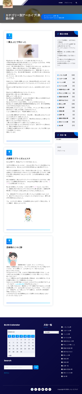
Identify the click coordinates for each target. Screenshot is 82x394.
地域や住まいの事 (64, 89)
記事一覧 (55, 16)
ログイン (6, 373)
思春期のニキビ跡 (14, 247)
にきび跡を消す (19, 284)
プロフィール (68, 3)
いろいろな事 (63, 75)
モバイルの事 (63, 86)
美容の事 (61, 111)
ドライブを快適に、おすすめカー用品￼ (66, 41)
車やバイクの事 (63, 122)
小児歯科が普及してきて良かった (66, 56)
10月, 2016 (9, 36)
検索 (36, 367)
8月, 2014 (9, 241)
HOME (60, 3)
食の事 (61, 125)
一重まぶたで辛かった (16, 42)
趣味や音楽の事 (63, 118)
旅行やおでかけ (63, 100)
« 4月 (9, 355)
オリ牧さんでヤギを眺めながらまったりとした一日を (66, 60)
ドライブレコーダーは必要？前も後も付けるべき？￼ (66, 45)
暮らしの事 (62, 104)
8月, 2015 (9, 152)
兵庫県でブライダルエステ (18, 158)
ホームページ (48, 16)
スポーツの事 (63, 79)
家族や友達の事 (63, 97)
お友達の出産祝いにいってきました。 (66, 64)
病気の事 (61, 107)
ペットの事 (62, 82)
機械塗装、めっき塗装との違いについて (66, 53)
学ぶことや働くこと (65, 93)
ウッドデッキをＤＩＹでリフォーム (66, 49)
